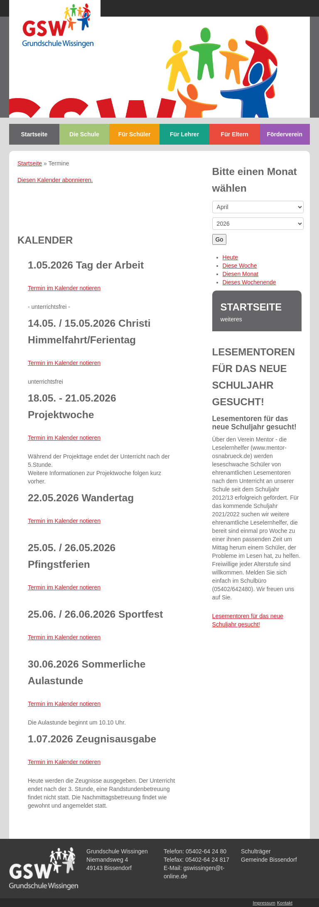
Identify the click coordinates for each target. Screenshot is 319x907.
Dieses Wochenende (249, 282)
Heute (230, 257)
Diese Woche (240, 265)
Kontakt (284, 902)
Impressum (264, 902)
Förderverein (284, 134)
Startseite (34, 134)
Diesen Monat (240, 274)
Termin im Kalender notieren (64, 288)
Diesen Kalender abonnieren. (55, 180)
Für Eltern (234, 134)
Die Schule (84, 134)
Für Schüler (134, 134)
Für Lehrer (184, 134)
